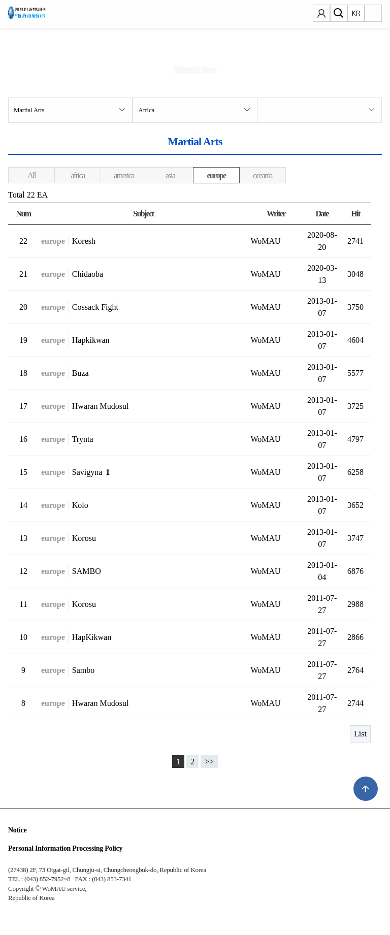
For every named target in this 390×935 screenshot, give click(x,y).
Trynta (82, 439)
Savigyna (91, 472)
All (31, 175)
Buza (80, 373)
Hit (355, 213)
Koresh (83, 241)
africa (78, 175)
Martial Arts (29, 110)
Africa (146, 110)
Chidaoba (87, 274)
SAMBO (86, 571)
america (124, 175)
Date (322, 213)
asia (170, 175)
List (360, 733)
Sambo (83, 670)
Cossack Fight (95, 307)
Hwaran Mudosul (100, 406)
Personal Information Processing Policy (65, 848)
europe (216, 175)
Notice (17, 830)
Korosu (84, 538)
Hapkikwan (91, 340)
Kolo (80, 505)
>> (209, 761)
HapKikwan (91, 637)
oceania (262, 175)
